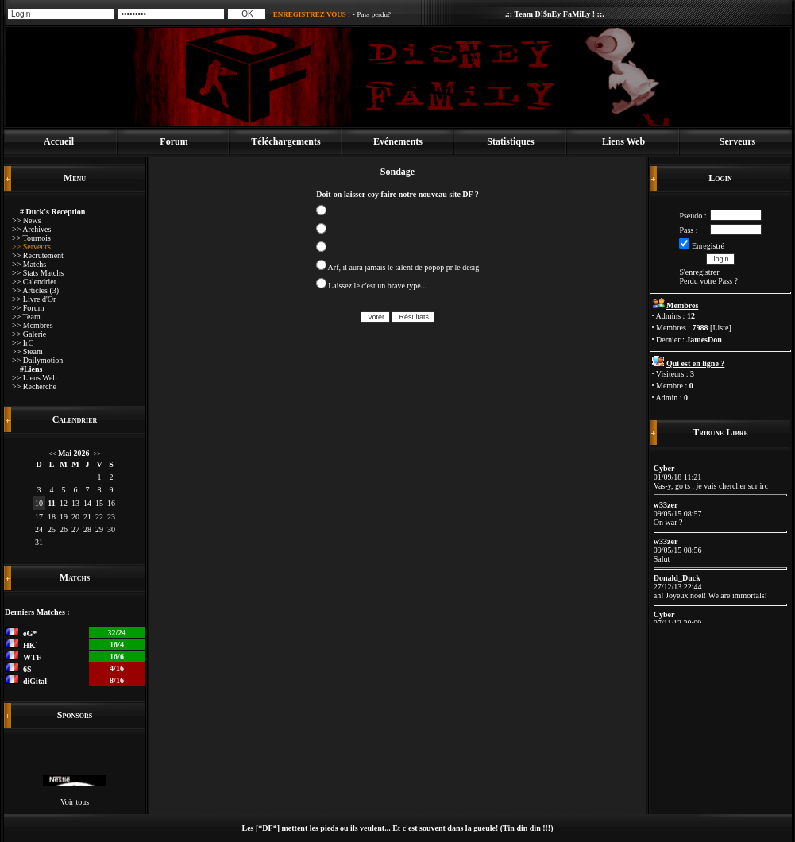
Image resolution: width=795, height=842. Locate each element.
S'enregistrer (699, 272)
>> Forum (28, 307)
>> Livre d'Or (34, 299)
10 (39, 503)
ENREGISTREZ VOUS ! (311, 14)
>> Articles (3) (35, 290)
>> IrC (22, 342)
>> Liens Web (34, 377)
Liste (720, 327)
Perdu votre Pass (705, 280)
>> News (26, 220)
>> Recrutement (38, 255)
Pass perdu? (374, 14)
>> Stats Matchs (38, 272)
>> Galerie (29, 334)
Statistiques (510, 141)
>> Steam (27, 351)
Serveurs (737, 141)
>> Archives (31, 229)
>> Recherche (34, 386)
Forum (173, 141)
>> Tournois (31, 238)
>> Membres (32, 325)
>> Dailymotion (37, 360)
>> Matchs (29, 264)
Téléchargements (285, 141)
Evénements (398, 141)
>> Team (26, 316)
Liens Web (623, 141)
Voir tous (74, 802)
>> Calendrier (34, 281)
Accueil (59, 141)
